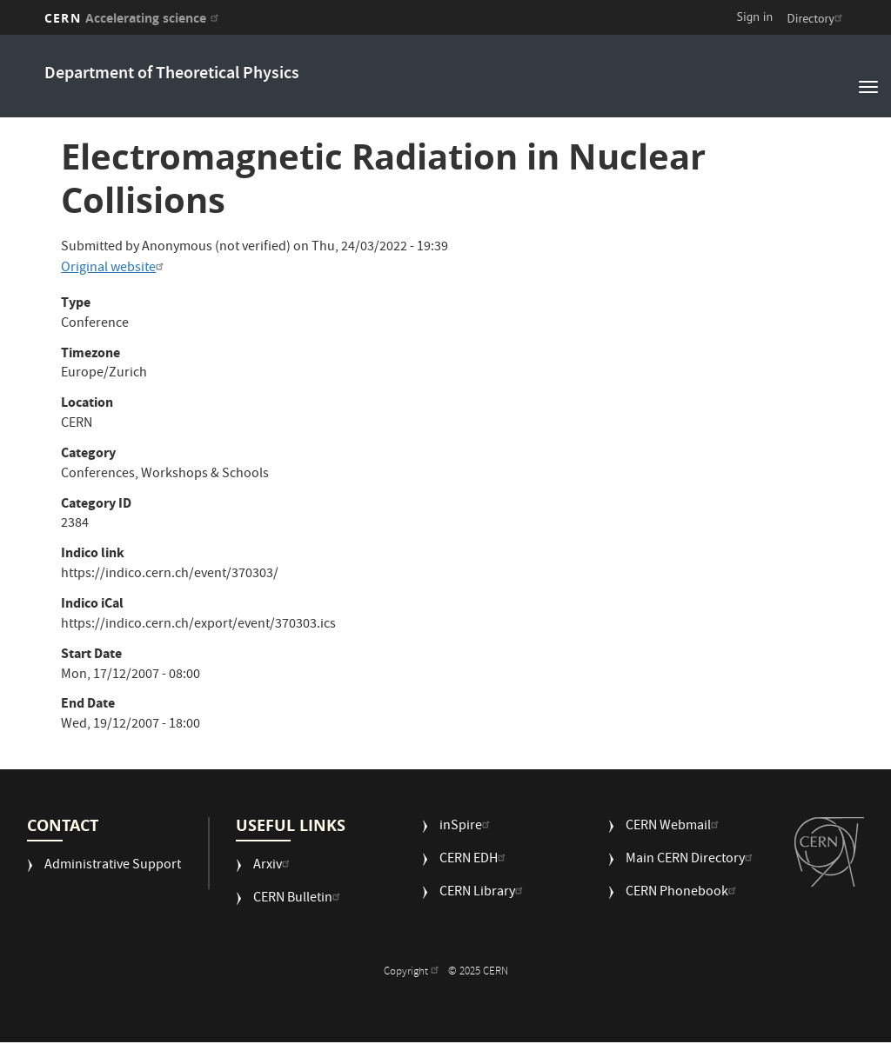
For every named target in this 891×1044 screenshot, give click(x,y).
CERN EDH (474, 860)
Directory (816, 18)
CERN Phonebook (683, 893)
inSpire (466, 827)
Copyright (413, 972)
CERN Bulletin (299, 899)
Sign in (755, 16)
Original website (114, 268)
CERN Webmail (674, 827)
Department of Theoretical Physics (171, 74)
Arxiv (273, 866)
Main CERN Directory (691, 860)
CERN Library (483, 893)
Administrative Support (112, 866)
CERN (133, 18)
